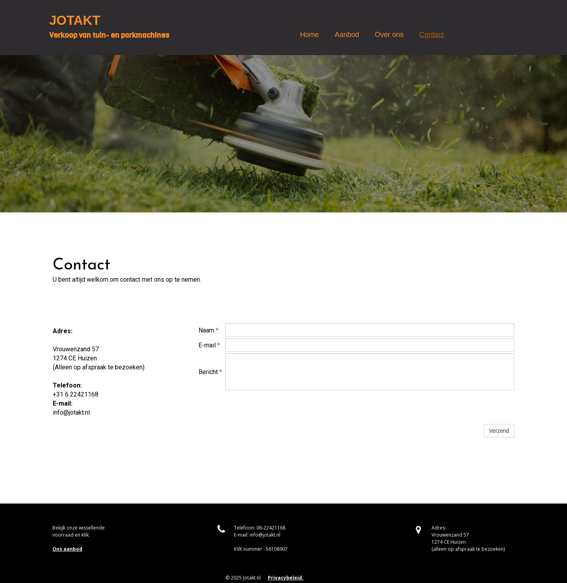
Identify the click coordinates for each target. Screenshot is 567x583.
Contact (431, 35)
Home (309, 35)
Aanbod (347, 35)
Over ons (389, 35)
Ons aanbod (67, 549)
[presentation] (285, 407)
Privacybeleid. (286, 577)
